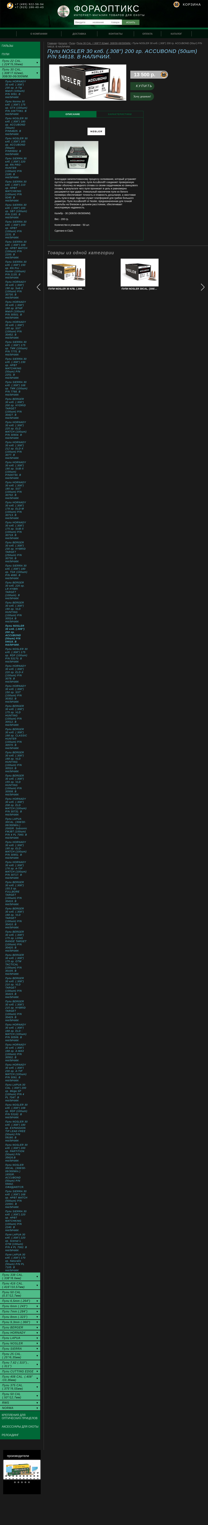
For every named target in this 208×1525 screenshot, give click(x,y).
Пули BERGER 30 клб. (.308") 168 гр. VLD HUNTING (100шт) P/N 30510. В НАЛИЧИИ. (14, 762)
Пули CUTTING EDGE (18, 1371)
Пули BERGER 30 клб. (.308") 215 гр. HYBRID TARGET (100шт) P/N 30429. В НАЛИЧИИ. (15, 1011)
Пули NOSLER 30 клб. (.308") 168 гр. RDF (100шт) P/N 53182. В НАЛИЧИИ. (16, 1111)
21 (6, 1479)
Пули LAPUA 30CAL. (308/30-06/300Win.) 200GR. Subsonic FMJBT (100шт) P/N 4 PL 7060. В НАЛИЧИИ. (16, 828)
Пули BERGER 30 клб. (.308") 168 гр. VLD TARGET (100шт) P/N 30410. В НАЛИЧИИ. (14, 918)
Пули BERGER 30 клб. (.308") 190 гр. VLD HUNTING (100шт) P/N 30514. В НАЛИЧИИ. (14, 612)
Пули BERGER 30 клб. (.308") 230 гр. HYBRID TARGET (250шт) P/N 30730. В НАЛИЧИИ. (15, 552)
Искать (130, 22)
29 (34, 1479)
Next (35, 1469)
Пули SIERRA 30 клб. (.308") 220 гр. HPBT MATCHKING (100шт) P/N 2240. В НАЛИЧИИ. (16, 1221)
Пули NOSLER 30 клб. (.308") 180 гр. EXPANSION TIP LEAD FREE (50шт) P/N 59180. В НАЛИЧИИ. (16, 1131)
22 (10, 1479)
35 (29, 1482)
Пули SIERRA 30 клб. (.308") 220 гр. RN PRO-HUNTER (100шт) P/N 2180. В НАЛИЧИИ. (16, 168)
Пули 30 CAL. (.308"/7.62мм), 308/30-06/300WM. (104, 43)
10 (38, 1473)
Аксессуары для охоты (20, 1426)
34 (25, 1482)
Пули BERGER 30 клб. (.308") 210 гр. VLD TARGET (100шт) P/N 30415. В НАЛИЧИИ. (14, 988)
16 (24, 1476)
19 (34, 1476)
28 (31, 1479)
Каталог (62, 43)
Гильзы (7, 45)
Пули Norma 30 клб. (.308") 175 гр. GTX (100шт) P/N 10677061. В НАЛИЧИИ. (16, 108)
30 (38, 1479)
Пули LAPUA (11, 1338)
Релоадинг (10, 1435)
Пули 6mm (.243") (15, 1306)
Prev (9, 1469)
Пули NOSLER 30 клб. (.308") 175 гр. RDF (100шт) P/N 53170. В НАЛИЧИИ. (16, 655)
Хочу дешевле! (142, 96)
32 (18, 1482)
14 (17, 1476)
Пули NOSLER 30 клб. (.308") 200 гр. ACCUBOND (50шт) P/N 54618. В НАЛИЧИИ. (15, 635)
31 (15, 1482)
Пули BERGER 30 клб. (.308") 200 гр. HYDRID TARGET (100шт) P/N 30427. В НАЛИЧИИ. (15, 408)
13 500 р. (144, 74)
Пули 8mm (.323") (15, 1316)
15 (20, 1476)
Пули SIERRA (12, 1348)
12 (10, 1476)
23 (13, 1479)
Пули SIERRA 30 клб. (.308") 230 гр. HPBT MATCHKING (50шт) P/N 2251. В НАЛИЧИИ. (16, 368)
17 (27, 1476)
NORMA (8, 1407)
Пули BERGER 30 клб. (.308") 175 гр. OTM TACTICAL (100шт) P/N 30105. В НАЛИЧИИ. (14, 964)
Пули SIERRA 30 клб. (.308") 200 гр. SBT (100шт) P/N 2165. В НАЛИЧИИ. (16, 211)
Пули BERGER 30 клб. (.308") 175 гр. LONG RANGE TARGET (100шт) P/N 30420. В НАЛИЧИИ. (15, 941)
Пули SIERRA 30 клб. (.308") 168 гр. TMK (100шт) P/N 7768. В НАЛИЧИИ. (16, 388)
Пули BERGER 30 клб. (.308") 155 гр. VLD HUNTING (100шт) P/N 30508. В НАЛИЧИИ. (14, 785)
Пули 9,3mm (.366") (16, 1322)
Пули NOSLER (12, 1343)
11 (6, 1476)
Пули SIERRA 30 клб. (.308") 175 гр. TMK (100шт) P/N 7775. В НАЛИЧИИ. (16, 348)
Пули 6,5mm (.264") (16, 1300)
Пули (72, 43)
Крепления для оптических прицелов (20, 1417)
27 (27, 1479)
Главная (52, 43)
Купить (144, 86)
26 (24, 1479)
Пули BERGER (12, 1327)
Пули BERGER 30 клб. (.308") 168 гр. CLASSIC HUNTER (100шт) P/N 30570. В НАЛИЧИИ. (16, 739)
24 (17, 1479)
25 (20, 1479)
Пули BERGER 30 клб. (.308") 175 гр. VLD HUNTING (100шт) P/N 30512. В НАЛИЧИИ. (14, 715)
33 (22, 1482)
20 (38, 1476)
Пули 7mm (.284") (15, 1311)
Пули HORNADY (14, 1332)
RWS (5, 1402)
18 (31, 1476)
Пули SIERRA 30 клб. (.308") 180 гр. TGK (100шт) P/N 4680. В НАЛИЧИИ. (16, 572)
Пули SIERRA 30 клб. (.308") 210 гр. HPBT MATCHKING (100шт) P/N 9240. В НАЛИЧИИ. (16, 191)
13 (13, 1476)
